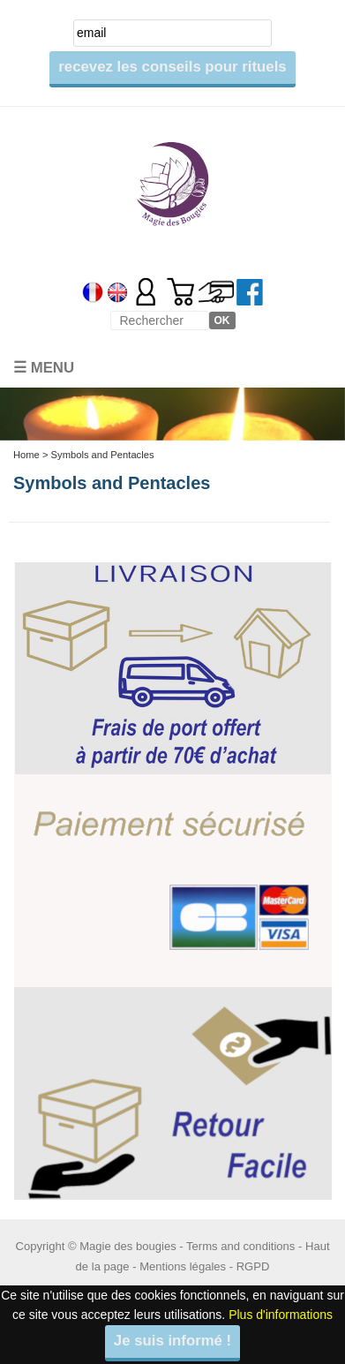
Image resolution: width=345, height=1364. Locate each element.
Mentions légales (182, 1266)
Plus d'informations (281, 1314)
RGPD (253, 1266)
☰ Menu (43, 367)
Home (26, 454)
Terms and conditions (240, 1246)
